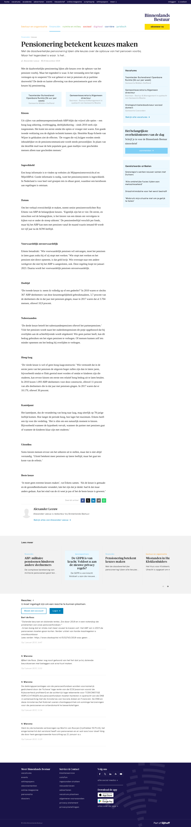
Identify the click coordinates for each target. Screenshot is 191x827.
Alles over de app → (108, 806)
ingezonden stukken (69, 782)
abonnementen (29, 786)
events (49, 2)
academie (27, 2)
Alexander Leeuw (31, 61)
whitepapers (102, 2)
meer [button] (112, 2)
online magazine (74, 2)
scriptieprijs (89, 2)
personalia (27, 794)
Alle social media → (108, 780)
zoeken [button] (183, 2)
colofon (63, 777)
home (6, 2)
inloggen (172, 2)
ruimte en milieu (71, 26)
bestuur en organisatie (34, 26)
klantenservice (67, 773)
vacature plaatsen (69, 794)
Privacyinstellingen (69, 807)
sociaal (87, 26)
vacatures (16, 2)
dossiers (25, 799)
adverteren (39, 2)
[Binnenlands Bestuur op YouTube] (121, 774)
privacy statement (68, 803)
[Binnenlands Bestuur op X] (105, 774)
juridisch (121, 26)
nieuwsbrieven (66, 786)
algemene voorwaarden (71, 799)
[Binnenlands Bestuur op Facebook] (100, 774)
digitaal (98, 26)
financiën (54, 26)
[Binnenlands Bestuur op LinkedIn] (110, 774)
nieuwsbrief (59, 2)
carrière (109, 26)
